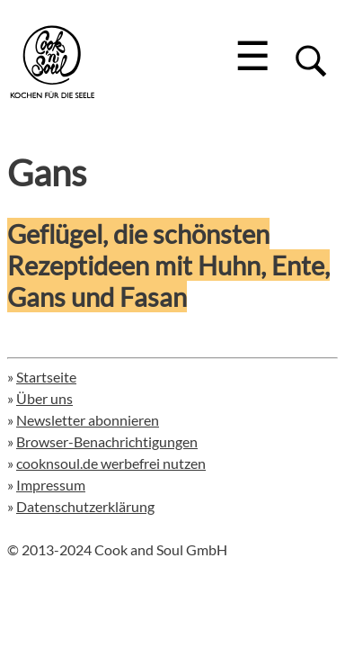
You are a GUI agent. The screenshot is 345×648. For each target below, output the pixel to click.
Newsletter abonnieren (87, 419)
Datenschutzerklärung (85, 506)
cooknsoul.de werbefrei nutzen (111, 463)
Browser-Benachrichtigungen (107, 441)
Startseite (46, 376)
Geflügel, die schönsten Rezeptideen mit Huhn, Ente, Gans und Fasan (168, 265)
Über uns (44, 398)
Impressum (50, 484)
